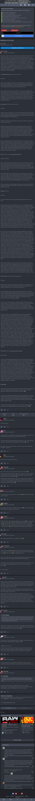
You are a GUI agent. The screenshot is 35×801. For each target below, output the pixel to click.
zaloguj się (6, 698)
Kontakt (26, 796)
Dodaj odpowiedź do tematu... (9, 702)
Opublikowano (9, 52)
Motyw (12, 796)
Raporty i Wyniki (9, 44)
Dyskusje (15, 727)
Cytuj (8, 409)
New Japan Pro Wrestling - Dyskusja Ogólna (28, 725)
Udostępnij (8, 708)
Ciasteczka (17, 797)
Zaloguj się (4, 30)
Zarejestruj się (14, 30)
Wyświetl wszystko (17, 740)
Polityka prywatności (19, 796)
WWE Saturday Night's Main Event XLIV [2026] (13, 788)
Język (7, 796)
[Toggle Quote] (1, 615)
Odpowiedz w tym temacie (17, 47)
